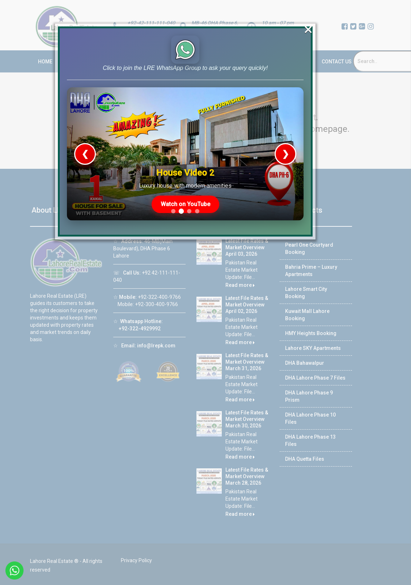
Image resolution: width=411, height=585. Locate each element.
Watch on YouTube (185, 203)
